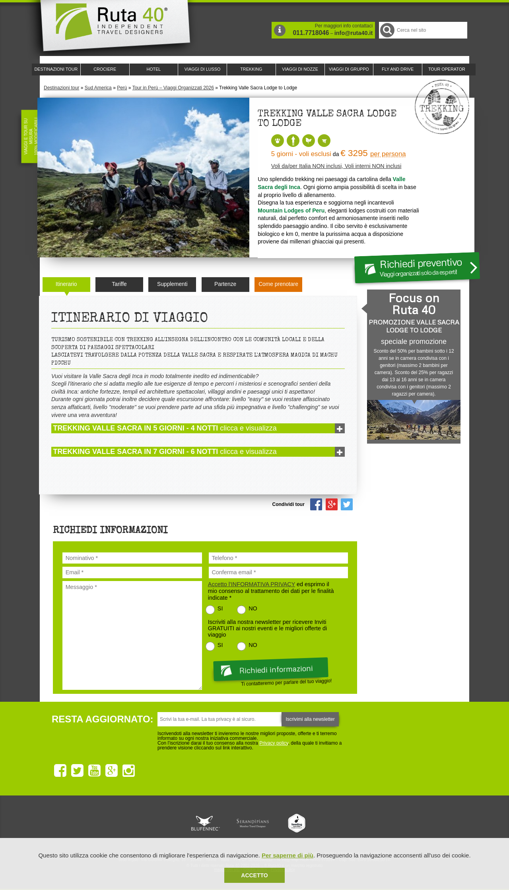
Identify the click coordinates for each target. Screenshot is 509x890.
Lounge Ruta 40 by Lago (342, 823)
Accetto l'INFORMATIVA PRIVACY (251, 584)
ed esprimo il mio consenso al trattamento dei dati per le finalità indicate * (271, 591)
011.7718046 (311, 32)
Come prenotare (278, 284)
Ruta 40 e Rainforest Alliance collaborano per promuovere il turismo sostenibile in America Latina (208, 823)
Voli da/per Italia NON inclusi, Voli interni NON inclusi (336, 166)
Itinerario (66, 284)
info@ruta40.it (353, 33)
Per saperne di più (287, 855)
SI (220, 608)
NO (253, 608)
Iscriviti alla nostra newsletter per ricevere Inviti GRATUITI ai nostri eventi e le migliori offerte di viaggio (267, 628)
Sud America (98, 88)
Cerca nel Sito (386, 30)
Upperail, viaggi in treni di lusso (297, 823)
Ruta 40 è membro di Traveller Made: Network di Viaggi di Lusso (164, 823)
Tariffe (119, 284)
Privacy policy (273, 743)
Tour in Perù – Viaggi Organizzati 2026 (173, 88)
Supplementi (172, 284)
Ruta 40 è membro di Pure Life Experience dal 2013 (253, 823)
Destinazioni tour (61, 88)
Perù (122, 88)
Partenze (225, 284)
